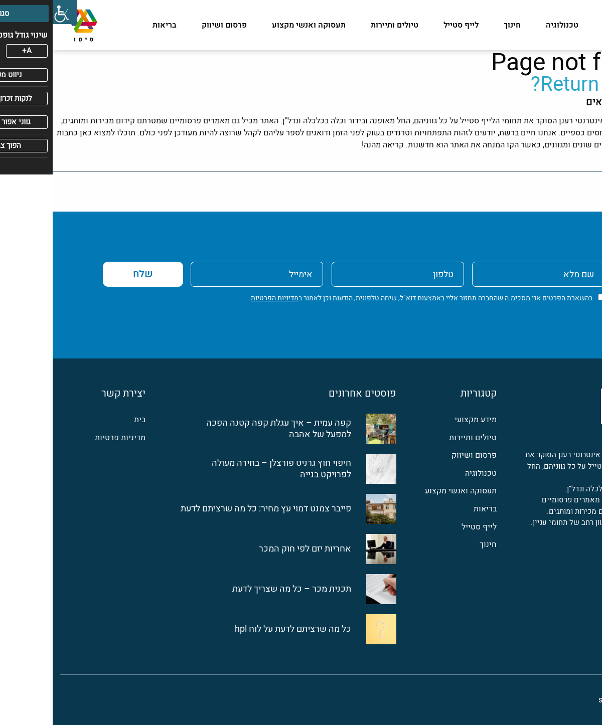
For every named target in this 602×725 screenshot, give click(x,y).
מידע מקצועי (572, 25)
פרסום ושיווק (171, 25)
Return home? (540, 84)
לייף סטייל (408, 25)
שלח (90, 274)
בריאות (112, 25)
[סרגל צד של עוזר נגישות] (12, 12)
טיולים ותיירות (342, 25)
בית (87, 420)
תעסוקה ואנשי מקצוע (256, 25)
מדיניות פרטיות (67, 438)
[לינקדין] (566, 560)
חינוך (459, 25)
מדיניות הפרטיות (222, 298)
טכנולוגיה (509, 25)
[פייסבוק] (588, 560)
